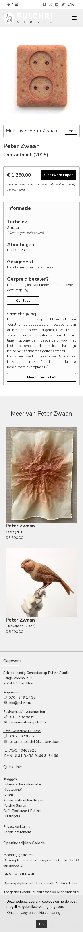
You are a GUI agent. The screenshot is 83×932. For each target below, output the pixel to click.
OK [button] (41, 924)
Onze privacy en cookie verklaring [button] (33, 913)
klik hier (71, 883)
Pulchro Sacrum (15, 805)
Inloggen (10, 779)
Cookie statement (17, 832)
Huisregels (11, 816)
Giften (8, 794)
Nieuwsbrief (12, 789)
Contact (23, 300)
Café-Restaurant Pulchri (22, 810)
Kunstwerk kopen (58, 174)
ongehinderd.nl (68, 892)
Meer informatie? (41, 377)
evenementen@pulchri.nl (28, 722)
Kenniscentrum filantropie (23, 800)
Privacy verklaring (16, 826)
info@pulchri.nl (20, 702)
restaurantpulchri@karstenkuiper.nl (36, 741)
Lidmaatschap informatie (22, 784)
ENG (71, 4)
